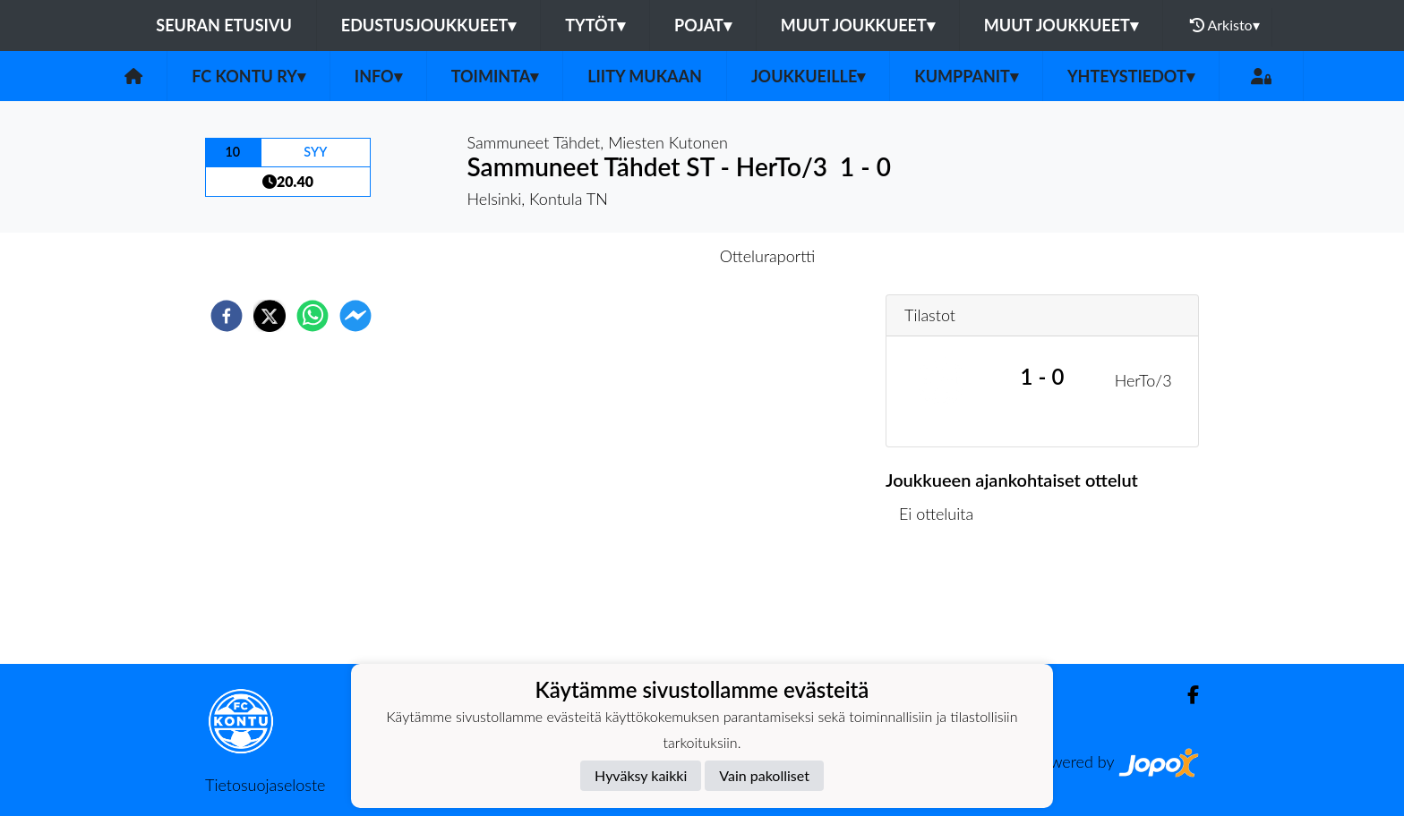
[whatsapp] (312, 316)
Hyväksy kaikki (641, 775)
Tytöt (595, 25)
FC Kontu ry (248, 76)
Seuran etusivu (224, 25)
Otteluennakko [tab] (640, 256)
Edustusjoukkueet (428, 25)
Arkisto (1225, 25)
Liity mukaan (644, 76)
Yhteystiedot (1130, 76)
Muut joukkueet (858, 25)
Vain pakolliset (764, 775)
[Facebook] (1186, 694)
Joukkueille (808, 76)
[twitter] (269, 316)
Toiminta (495, 76)
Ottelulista (943, 603)
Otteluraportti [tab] (768, 256)
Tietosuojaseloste (265, 785)
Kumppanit (966, 76)
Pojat (703, 25)
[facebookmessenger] (355, 316)
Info (378, 76)
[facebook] (226, 316)
